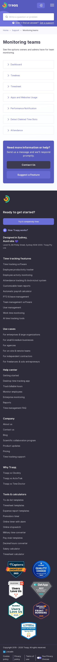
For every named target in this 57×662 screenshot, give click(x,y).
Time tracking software (15, 264)
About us (7, 424)
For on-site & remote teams (16, 350)
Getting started (11, 375)
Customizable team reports (16, 286)
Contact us (8, 429)
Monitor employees (12, 391)
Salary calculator (11, 548)
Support (15, 30)
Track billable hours (12, 386)
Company (8, 418)
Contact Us (28, 164)
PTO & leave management (16, 296)
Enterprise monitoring (14, 397)
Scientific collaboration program (19, 440)
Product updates (11, 446)
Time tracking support (14, 456)
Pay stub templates (13, 538)
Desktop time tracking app (16, 381)
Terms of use (30, 657)
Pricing (6, 451)
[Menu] (52, 5)
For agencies (9, 345)
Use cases (9, 328)
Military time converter (14, 532)
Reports (7, 402)
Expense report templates (16, 511)
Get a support (47, 23)
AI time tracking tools (13, 318)
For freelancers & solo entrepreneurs (21, 361)
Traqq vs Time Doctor (14, 483)
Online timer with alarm (14, 521)
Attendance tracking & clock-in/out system (24, 280)
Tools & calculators (14, 494)
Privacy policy (17, 657)
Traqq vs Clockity (12, 473)
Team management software (17, 302)
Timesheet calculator (13, 554)
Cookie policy (6, 657)
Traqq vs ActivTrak (12, 478)
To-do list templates (13, 500)
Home (5, 30)
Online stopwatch (12, 527)
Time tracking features (17, 258)
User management (12, 307)
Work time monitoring (13, 313)
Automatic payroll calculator (17, 291)
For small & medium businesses (18, 340)
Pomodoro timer (11, 516)
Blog (5, 435)
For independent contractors (17, 356)
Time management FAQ (14, 408)
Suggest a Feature (28, 174)
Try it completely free (28, 221)
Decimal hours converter (15, 543)
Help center (10, 369)
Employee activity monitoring (17, 275)
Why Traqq (9, 467)
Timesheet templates (13, 505)
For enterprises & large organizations (21, 334)
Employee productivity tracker (18, 269)
